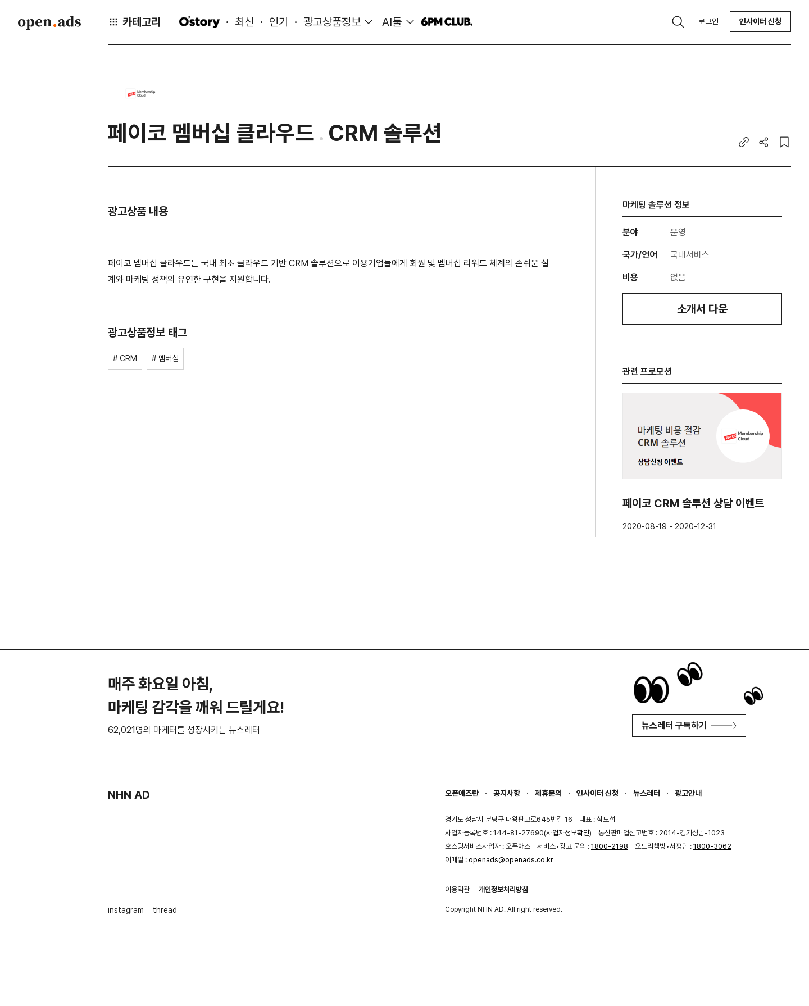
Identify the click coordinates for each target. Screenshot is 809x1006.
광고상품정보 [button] (332, 22)
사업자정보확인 (567, 833)
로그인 (708, 21)
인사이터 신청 (760, 21)
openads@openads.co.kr (511, 859)
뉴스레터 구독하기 (689, 725)
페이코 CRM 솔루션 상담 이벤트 (693, 503)
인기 (278, 22)
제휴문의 (548, 793)
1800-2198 (609, 846)
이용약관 (457, 889)
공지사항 (506, 793)
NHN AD (129, 795)
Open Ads (49, 22)
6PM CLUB (446, 22)
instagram (126, 909)
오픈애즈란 (462, 793)
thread (165, 909)
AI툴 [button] (392, 22)
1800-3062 (712, 846)
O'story (199, 22)
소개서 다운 (702, 309)
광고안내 (688, 793)
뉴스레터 (646, 793)
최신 (244, 22)
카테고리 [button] (134, 22)
